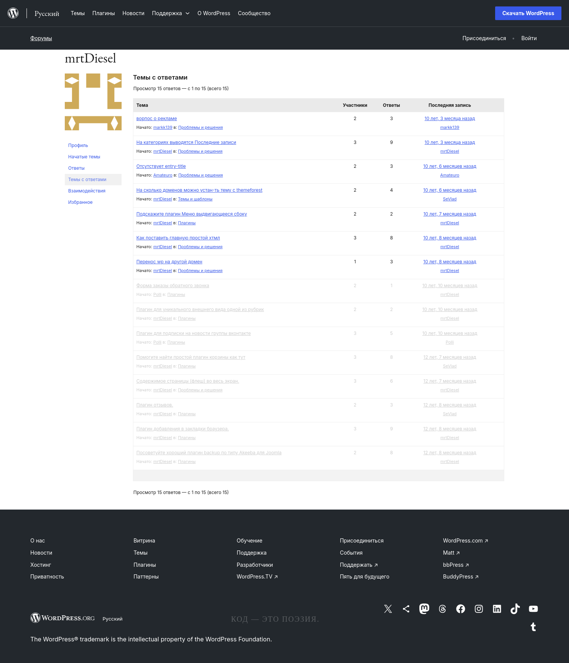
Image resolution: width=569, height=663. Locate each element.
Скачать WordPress (528, 13)
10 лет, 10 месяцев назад (449, 285)
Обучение (250, 540)
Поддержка (252, 552)
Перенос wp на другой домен (169, 261)
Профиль (78, 145)
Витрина (144, 540)
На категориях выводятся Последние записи (186, 142)
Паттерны (146, 576)
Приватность (47, 576)
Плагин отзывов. (154, 405)
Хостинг (40, 564)
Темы (140, 552)
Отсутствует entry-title (161, 166)
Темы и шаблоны (195, 199)
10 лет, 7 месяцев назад (450, 214)
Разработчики (255, 564)
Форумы (41, 38)
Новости (41, 552)
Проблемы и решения (200, 127)
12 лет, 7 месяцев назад (450, 357)
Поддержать (359, 564)
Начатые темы (84, 156)
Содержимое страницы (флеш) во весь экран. (187, 381)
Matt (451, 552)
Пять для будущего (364, 576)
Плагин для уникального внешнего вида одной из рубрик (200, 309)
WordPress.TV (257, 576)
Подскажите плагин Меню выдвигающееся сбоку (191, 214)
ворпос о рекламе (156, 118)
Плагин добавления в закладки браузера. (182, 429)
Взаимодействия (86, 191)
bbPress (456, 564)
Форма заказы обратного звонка (172, 285)
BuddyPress (461, 576)
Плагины (187, 222)
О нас (37, 540)
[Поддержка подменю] (171, 13)
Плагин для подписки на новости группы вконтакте (193, 333)
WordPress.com (466, 540)
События (351, 552)
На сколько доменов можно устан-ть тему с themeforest (199, 190)
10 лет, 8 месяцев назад (449, 238)
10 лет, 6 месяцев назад (449, 166)
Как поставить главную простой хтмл (178, 238)
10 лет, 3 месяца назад (450, 118)
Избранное (80, 202)
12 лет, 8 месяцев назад (449, 405)
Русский (113, 619)
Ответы (76, 168)
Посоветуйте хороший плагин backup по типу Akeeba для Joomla (208, 452)
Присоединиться (362, 540)
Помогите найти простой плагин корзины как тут (190, 357)
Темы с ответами (87, 179)
